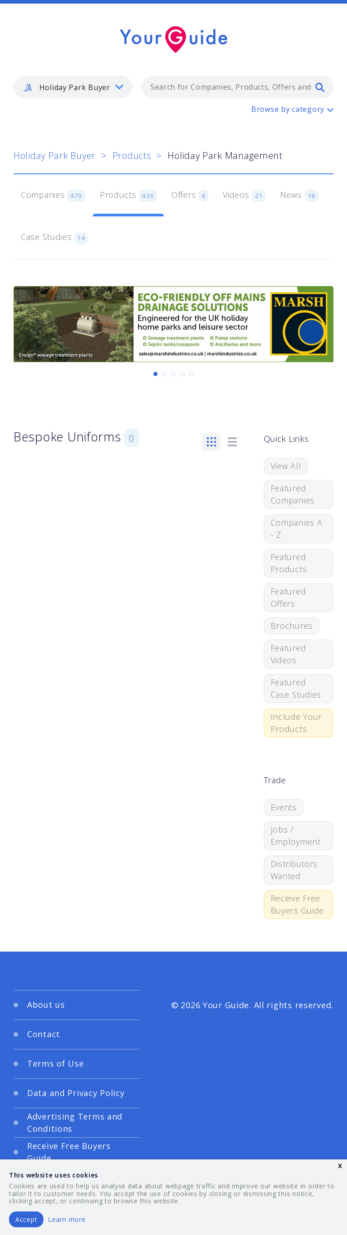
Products (132, 155)
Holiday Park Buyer (55, 155)
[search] (320, 87)
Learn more (66, 1219)
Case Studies (54, 237)
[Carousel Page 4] (182, 374)
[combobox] (237, 87)
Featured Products (289, 562)
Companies (53, 195)
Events (284, 807)
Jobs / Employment (296, 835)
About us (46, 1004)
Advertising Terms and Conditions (74, 1122)
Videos (244, 195)
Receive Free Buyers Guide (297, 904)
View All (286, 465)
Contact (43, 1034)
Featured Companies (292, 494)
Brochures (292, 625)
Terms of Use (55, 1063)
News (299, 195)
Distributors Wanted (294, 869)
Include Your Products (296, 722)
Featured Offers (288, 597)
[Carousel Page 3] (173, 374)
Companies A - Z (297, 528)
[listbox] (73, 87)
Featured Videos (288, 653)
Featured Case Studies (296, 688)
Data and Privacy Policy (76, 1092)
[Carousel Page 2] (164, 374)
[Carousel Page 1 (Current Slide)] (155, 374)
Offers (189, 195)
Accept (26, 1219)
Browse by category (287, 109)
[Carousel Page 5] (191, 374)
